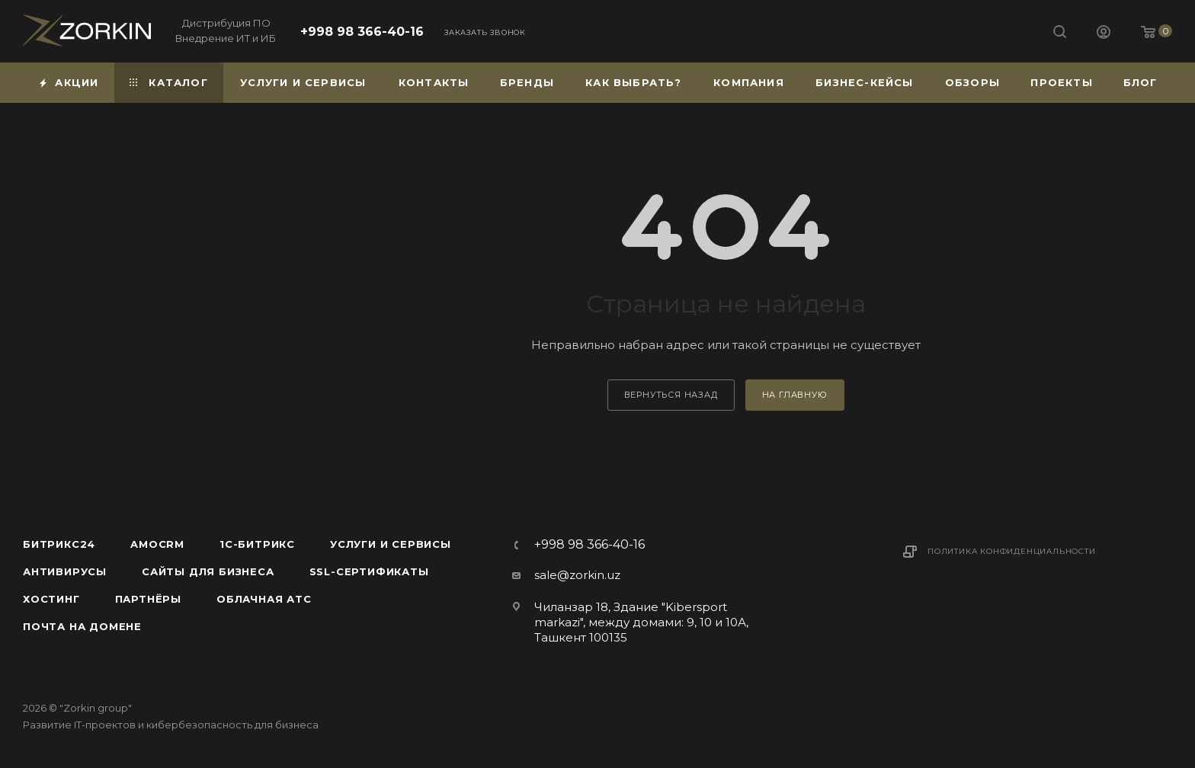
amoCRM (157, 544)
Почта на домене (82, 626)
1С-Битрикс (257, 544)
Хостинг (51, 599)
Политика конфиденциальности (1011, 551)
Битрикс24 (59, 544)
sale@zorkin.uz (577, 575)
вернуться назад (671, 394)
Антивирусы (65, 571)
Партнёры (148, 599)
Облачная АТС (264, 599)
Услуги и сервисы (390, 544)
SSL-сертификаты (369, 571)
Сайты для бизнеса (208, 571)
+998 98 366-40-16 (362, 31)
